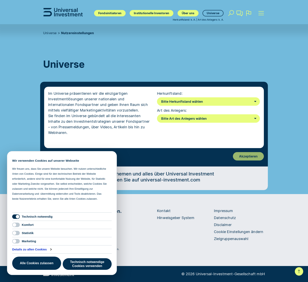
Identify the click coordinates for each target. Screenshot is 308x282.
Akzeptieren (248, 156)
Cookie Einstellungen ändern (238, 232)
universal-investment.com (170, 180)
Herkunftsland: (170, 93)
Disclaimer (223, 225)
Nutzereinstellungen (77, 33)
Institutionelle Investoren (151, 13)
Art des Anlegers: (172, 110)
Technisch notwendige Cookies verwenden (87, 264)
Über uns (188, 13)
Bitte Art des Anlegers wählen (184, 119)
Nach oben (299, 271)
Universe (213, 13)
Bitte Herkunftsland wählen (182, 102)
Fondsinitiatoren (109, 13)
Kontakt (240, 15)
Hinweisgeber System (175, 218)
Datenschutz (225, 218)
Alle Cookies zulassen (36, 263)
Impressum (223, 211)
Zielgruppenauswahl (231, 239)
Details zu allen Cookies (29, 249)
